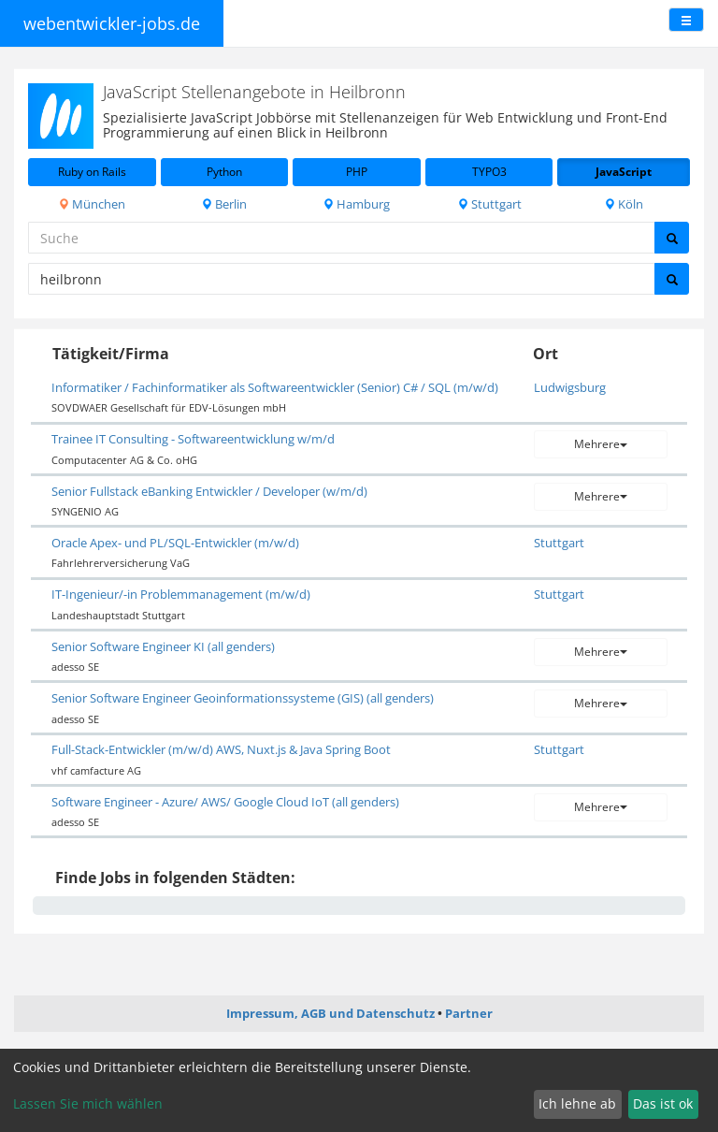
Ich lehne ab (577, 1103)
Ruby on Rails (92, 172)
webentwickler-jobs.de (111, 23)
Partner (469, 1013)
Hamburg (356, 204)
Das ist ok (663, 1103)
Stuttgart (489, 204)
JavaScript (624, 172)
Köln (623, 204)
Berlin (224, 204)
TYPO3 (489, 172)
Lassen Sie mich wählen (88, 1103)
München (91, 204)
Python (224, 172)
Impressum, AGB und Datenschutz (330, 1013)
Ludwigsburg (570, 387)
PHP (356, 172)
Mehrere (600, 444)
